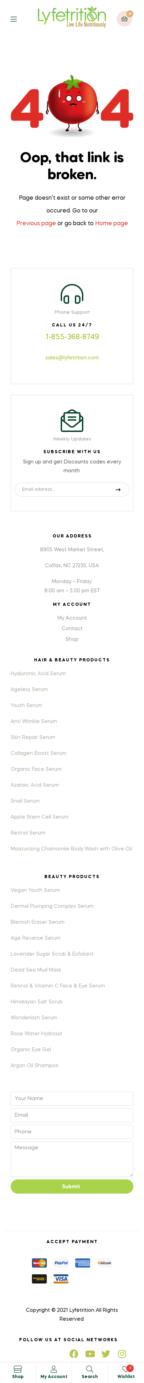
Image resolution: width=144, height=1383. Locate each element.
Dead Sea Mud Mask (36, 970)
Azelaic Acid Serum (35, 785)
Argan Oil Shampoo (35, 1065)
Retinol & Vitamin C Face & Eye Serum (58, 986)
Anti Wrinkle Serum (34, 721)
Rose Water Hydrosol (36, 1033)
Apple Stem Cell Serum (39, 817)
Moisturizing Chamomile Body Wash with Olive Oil (71, 849)
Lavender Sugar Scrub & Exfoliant (52, 954)
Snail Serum (25, 801)
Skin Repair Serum (33, 737)
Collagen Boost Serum (38, 753)
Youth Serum (26, 705)
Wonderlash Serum (34, 1017)
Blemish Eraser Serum (38, 922)
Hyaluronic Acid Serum (38, 673)
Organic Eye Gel (31, 1049)
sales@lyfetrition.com (72, 357)
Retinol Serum (28, 833)
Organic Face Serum (36, 769)
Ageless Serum (29, 689)
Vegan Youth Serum (35, 890)
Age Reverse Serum (36, 938)
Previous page (36, 224)
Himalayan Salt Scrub (37, 1002)
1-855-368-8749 (72, 337)
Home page (111, 224)
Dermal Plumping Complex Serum (52, 906)
